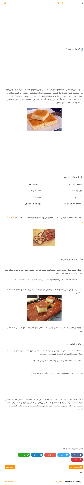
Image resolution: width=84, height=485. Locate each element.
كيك (63, 448)
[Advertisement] (42, 27)
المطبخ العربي (55, 481)
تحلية (78, 448)
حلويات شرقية (71, 448)
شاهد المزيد (7, 467)
